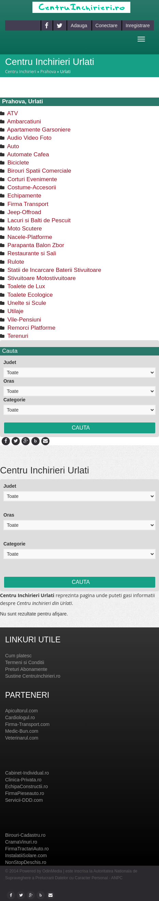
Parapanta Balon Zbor (35, 245)
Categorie (14, 399)
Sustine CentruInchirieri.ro (32, 676)
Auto (12, 146)
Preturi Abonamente (26, 669)
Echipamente (23, 195)
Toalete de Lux (25, 286)
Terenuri (17, 336)
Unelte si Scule (26, 303)
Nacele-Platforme (29, 237)
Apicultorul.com (21, 710)
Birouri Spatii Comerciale (38, 171)
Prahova (48, 71)
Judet (9, 362)
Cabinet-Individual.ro (27, 773)
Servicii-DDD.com (24, 800)
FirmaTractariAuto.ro (27, 848)
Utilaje (15, 311)
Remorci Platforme (30, 328)
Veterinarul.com (21, 738)
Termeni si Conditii (24, 662)
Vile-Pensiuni (23, 319)
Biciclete (17, 162)
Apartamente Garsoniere (38, 129)
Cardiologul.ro (20, 717)
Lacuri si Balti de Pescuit (38, 220)
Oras (8, 381)
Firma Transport (27, 204)
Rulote (15, 262)
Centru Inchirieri (20, 71)
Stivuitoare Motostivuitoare (41, 278)
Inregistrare (138, 25)
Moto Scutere (24, 228)
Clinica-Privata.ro (23, 779)
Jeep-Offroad (23, 212)
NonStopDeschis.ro (25, 862)
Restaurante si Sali (31, 253)
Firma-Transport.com (27, 724)
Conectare (107, 25)
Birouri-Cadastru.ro (25, 835)
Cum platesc (18, 655)
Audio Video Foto (29, 138)
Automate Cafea (27, 154)
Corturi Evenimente (31, 179)
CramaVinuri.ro (21, 842)
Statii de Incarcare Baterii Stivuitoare (53, 270)
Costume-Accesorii (31, 187)
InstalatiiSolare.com (26, 855)
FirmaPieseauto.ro (24, 793)
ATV (12, 113)
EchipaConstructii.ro (26, 786)
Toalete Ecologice (29, 295)
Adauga (79, 25)
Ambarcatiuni (23, 121)
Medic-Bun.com (21, 731)
